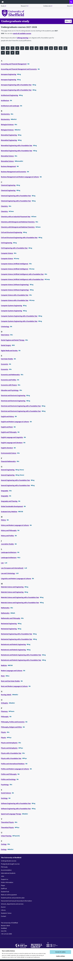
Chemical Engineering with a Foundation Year (16, 196)
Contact (3, 916)
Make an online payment (9, 895)
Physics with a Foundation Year (11, 753)
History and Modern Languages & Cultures (15, 525)
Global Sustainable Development (12, 506)
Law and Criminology (8, 573)
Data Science (5, 335)
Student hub (5, 892)
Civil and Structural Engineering (11, 232)
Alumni (3, 907)
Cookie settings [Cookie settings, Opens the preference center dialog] (60, 956)
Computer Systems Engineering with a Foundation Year (19, 316)
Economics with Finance (9, 385)
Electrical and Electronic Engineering (13, 395)
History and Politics (7, 536)
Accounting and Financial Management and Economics (19, 69)
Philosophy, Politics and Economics (13, 722)
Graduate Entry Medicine (9, 512)
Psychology (5, 785)
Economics (4, 364)
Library (3, 910)
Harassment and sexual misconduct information (16, 901)
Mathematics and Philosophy (10, 618)
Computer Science (7, 253)
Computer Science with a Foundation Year (14, 295)
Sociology (4, 798)
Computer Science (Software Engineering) (15, 285)
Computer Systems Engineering (11, 306)
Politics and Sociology (8, 779)
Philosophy (5, 717)
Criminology (5, 326)
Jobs (2, 876)
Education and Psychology (10, 390)
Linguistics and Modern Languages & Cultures (16, 579)
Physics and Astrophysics (9, 743)
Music (3, 676)
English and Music (7, 427)
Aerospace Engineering (8, 74)
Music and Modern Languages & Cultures (14, 686)
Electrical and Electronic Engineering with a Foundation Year (21, 406)
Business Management (8, 166)
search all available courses (22, 33)
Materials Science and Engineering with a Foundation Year (20, 597)
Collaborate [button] (47, 6)
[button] (68, 21)
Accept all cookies (60, 952)
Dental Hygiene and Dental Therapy (12, 340)
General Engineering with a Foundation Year (15, 480)
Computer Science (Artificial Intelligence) (14, 264)
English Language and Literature (12, 443)
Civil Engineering (6, 243)
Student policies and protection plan (13, 898)
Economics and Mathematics (10, 375)
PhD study (4, 867)
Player (3, 885)
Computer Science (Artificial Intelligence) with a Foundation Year (22, 274)
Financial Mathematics (8, 461)
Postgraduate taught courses (10, 864)
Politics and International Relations (13, 764)
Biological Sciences (7, 125)
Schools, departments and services (12, 904)
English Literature (7, 448)
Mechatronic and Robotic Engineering (13, 644)
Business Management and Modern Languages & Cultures (20, 177)
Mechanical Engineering (9, 624)
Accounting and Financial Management (14, 64)
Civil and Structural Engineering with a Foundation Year (19, 238)
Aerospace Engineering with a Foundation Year (16, 85)
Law (2, 563)
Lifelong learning (22, 38)
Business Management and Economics (13, 172)
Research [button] (24, 6)
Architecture (5, 100)
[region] (36, 954)
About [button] (69, 6)
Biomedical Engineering (9, 135)
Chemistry (4, 206)
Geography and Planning (9, 501)
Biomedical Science (7, 156)
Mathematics (5, 608)
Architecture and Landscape (10, 106)
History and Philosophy (9, 530)
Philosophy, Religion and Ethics (11, 727)
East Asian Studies (7, 359)
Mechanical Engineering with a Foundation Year (16, 634)
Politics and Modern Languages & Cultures (15, 769)
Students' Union (6, 913)
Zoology (4, 844)
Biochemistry (5, 114)
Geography (4, 491)
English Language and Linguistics (12, 437)
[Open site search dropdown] (71, 2)
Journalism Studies (7, 544)
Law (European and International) (12, 568)
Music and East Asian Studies (10, 681)
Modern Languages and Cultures (11, 671)
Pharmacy (4, 711)
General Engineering (8, 470)
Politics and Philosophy (9, 774)
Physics (3, 732)
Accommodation (6, 870)
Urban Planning (6, 836)
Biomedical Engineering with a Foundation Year (16, 145)
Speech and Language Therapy (11, 814)
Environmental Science (8, 453)
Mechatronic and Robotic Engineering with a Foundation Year (21, 655)
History (3, 520)
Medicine (4, 665)
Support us (4, 879)
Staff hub (4, 889)
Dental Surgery (6, 345)
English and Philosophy (9, 432)
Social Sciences (6, 793)
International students (8, 873)
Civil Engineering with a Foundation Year (14, 248)
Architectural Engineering (9, 95)
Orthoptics (4, 703)
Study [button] (3, 6)
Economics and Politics (8, 380)
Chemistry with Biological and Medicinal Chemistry (18, 222)
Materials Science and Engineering (12, 587)
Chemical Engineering (8, 185)
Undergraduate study (15, 21)
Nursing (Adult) (6, 695)
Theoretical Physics (7, 822)
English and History (7, 416)
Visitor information (7, 882)
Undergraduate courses (8, 861)
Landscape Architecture (8, 552)
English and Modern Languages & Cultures (15, 422)
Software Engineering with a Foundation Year (16, 803)
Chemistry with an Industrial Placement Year (15, 217)
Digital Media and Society (9, 351)
